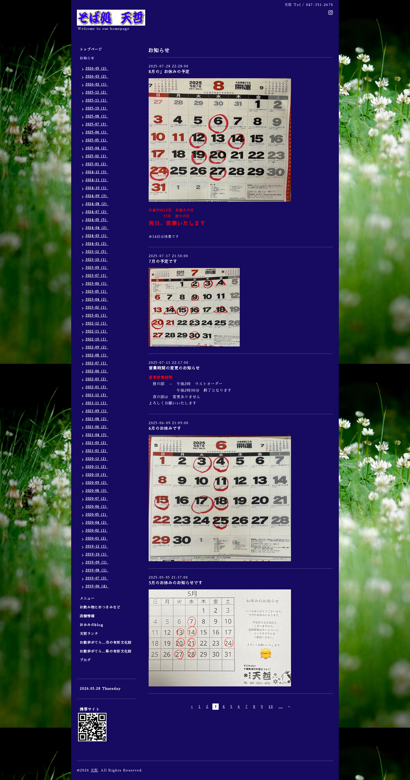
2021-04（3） (96, 435)
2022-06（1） (96, 371)
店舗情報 (87, 616)
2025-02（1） (96, 156)
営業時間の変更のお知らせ (174, 368)
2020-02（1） (96, 530)
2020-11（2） (96, 467)
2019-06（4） (97, 586)
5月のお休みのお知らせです (175, 583)
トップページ (91, 49)
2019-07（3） (96, 578)
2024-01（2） (96, 243)
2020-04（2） (96, 522)
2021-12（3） (96, 395)
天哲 (94, 770)
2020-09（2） (96, 482)
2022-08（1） (96, 355)
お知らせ (87, 58)
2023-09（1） (96, 267)
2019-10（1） (96, 554)
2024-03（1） (96, 236)
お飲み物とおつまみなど (100, 607)
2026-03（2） (96, 76)
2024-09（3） (96, 196)
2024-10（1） (96, 188)
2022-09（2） (96, 347)
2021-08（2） (96, 419)
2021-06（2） (96, 427)
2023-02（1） (96, 307)
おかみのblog (91, 625)
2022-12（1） (96, 323)
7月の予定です (163, 261)
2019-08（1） (96, 570)
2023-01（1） (96, 315)
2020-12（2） (96, 459)
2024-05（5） (96, 220)
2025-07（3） (96, 124)
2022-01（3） (96, 387)
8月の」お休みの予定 (169, 72)
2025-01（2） (96, 164)
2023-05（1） (96, 291)
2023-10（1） (96, 259)
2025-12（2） (96, 92)
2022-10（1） (96, 339)
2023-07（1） (96, 275)
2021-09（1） (96, 411)
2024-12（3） (96, 172)
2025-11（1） (96, 100)
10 (270, 706)
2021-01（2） (96, 451)
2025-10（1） (96, 108)
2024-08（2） (96, 204)
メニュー (89, 598)
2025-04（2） (96, 148)
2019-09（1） (96, 562)
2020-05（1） (96, 514)
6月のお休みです (165, 428)
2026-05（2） (96, 68)
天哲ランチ (89, 633)
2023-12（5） (96, 251)
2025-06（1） (96, 132)
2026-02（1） (96, 84)
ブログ (85, 660)
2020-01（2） (96, 538)
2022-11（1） (96, 331)
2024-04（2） (96, 228)
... (280, 706)
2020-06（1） (96, 506)
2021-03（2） (96, 443)
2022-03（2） (96, 379)
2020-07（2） (96, 498)
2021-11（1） (96, 403)
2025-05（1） (96, 140)
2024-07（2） (96, 212)
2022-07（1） (96, 363)
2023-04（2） (96, 299)
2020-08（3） (96, 490)
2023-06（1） (96, 283)
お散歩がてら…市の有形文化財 (106, 642)
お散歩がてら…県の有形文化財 (106, 651)
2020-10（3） (96, 474)
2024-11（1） (96, 180)
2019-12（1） (96, 546)
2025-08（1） (96, 116)
